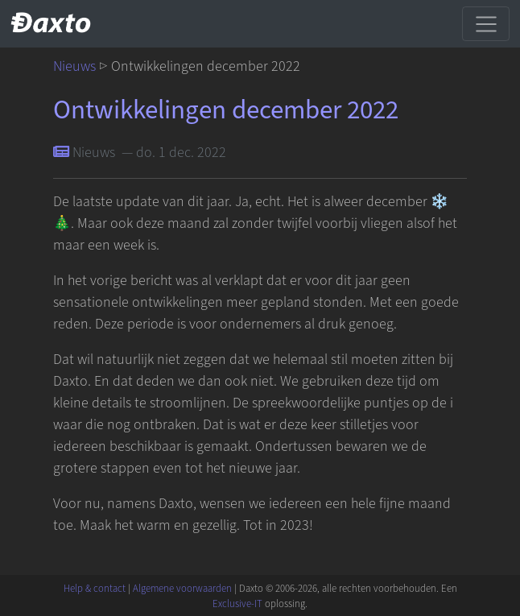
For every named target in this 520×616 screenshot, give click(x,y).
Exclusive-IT (237, 604)
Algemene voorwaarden (182, 588)
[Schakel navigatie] (486, 23)
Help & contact (95, 588)
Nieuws (74, 66)
